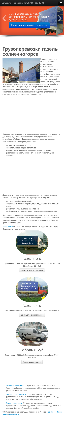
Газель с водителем (14, 403)
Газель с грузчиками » (32, 362)
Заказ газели (8, 226)
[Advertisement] (31, 114)
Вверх (59, 412)
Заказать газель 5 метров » (32, 270)
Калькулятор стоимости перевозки (29, 25)
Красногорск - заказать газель (18, 394)
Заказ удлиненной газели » (32, 315)
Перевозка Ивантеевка (15, 385)
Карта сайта (14, 414)
